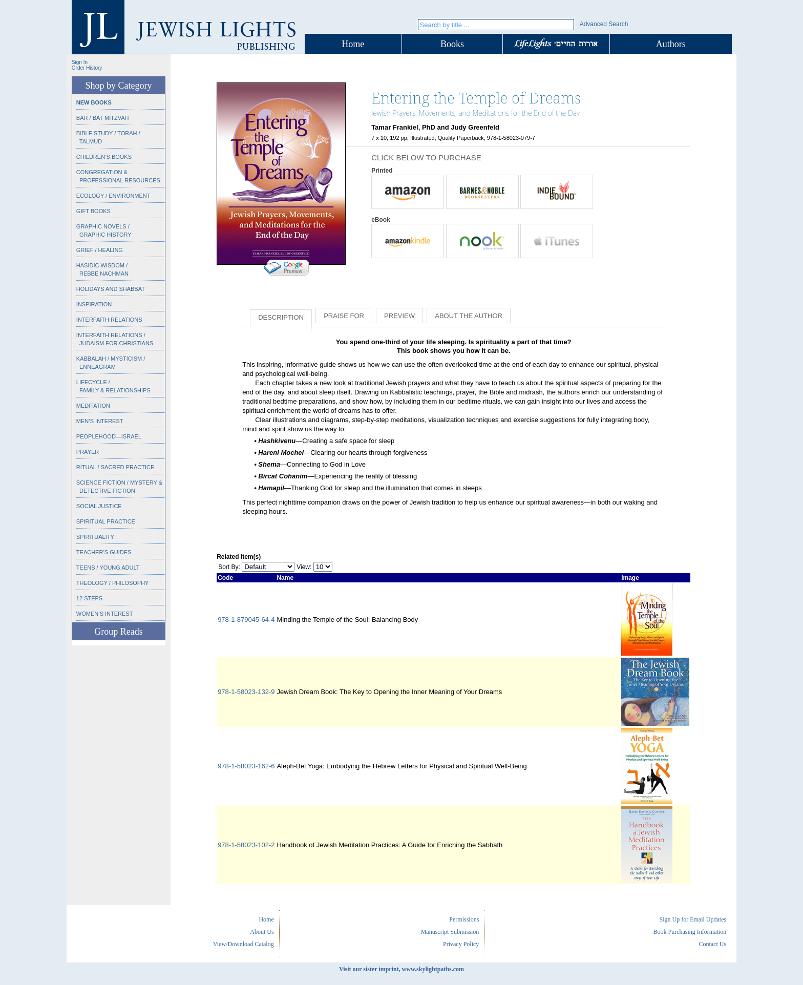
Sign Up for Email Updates (692, 919)
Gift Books (93, 211)
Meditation (93, 406)
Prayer (87, 452)
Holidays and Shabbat (110, 289)
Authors (671, 44)
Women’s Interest (104, 614)
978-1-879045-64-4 (246, 619)
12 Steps (89, 598)
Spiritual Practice (105, 521)
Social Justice (99, 506)
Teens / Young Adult (108, 567)
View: (304, 567)
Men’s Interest (99, 421)
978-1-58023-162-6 (246, 766)
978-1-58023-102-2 (246, 845)
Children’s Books (104, 157)
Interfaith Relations (109, 320)
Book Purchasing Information (689, 931)
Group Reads (118, 631)
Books (452, 44)
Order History (87, 68)
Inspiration (94, 304)
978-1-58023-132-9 (246, 692)
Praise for (344, 316)
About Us (261, 931)
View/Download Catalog (243, 944)
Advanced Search (604, 24)
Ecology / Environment (113, 196)
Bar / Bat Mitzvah (102, 118)
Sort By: (229, 567)
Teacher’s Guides (104, 552)
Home (353, 44)
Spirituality (95, 537)
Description (281, 317)
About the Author (468, 316)
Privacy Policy (461, 944)
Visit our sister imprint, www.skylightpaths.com (401, 969)
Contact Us (712, 944)
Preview (399, 316)
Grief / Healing (99, 250)
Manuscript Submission (450, 931)
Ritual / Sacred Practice (115, 467)
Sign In (80, 62)
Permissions (464, 919)
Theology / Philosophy (112, 583)
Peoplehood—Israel (108, 436)
